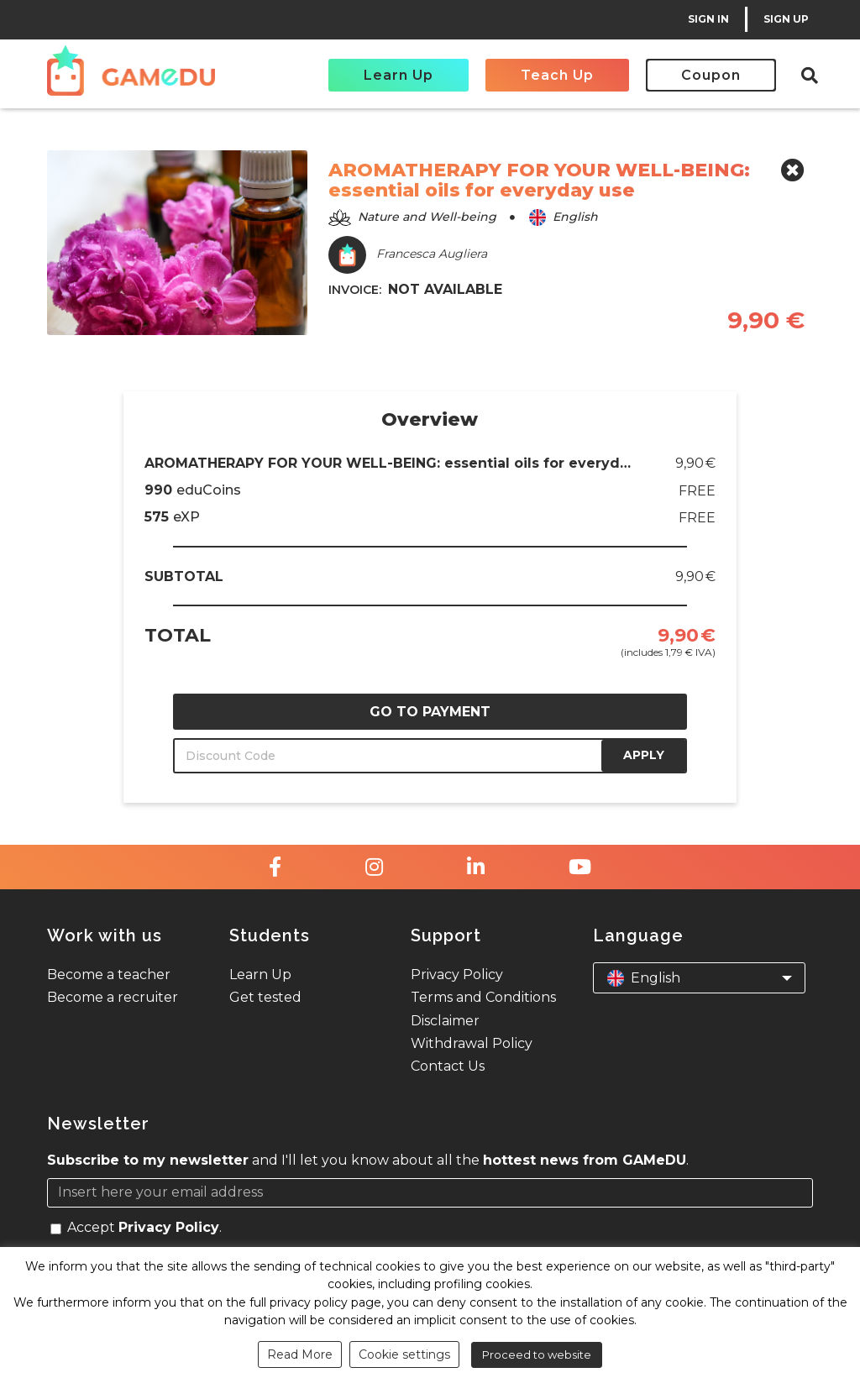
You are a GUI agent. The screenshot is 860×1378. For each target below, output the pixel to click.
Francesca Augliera (407, 255)
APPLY (643, 754)
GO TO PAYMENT (430, 712)
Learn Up (398, 75)
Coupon (711, 75)
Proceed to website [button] (536, 1354)
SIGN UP (786, 19)
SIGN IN (708, 19)
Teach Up (557, 75)
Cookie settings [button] (404, 1354)
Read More (300, 1354)
